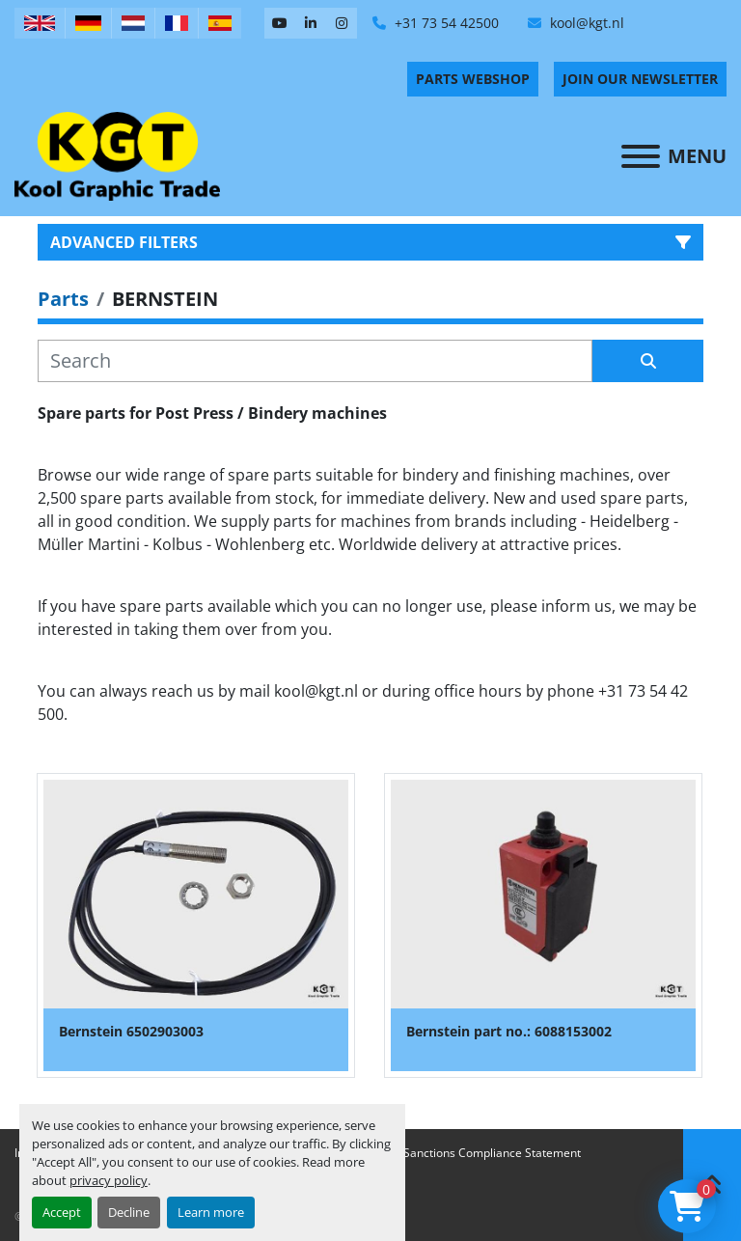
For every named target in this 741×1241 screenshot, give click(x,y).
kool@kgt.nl (585, 23)
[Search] (315, 361)
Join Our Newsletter (640, 78)
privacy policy (108, 1180)
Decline (129, 1212)
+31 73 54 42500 (445, 23)
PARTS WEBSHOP (473, 78)
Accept (61, 1212)
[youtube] (279, 23)
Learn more (211, 1212)
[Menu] (640, 156)
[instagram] (341, 23)
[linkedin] (310, 23)
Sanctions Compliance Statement (492, 1152)
